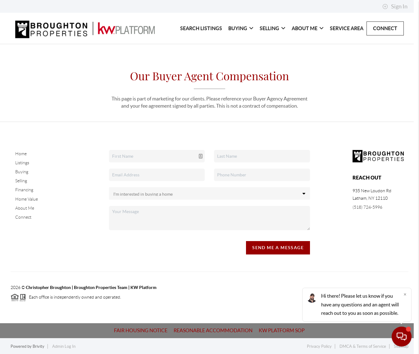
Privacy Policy (319, 346)
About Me (308, 28)
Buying (240, 28)
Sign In (395, 6)
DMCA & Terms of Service (362, 346)
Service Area (346, 28)
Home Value (26, 199)
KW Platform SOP (282, 330)
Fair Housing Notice (140, 330)
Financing (24, 189)
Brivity (38, 346)
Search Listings (201, 28)
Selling (272, 28)
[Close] (405, 294)
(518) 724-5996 (367, 207)
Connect (385, 28)
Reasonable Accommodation (213, 330)
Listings (22, 162)
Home (21, 153)
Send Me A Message (278, 247)
